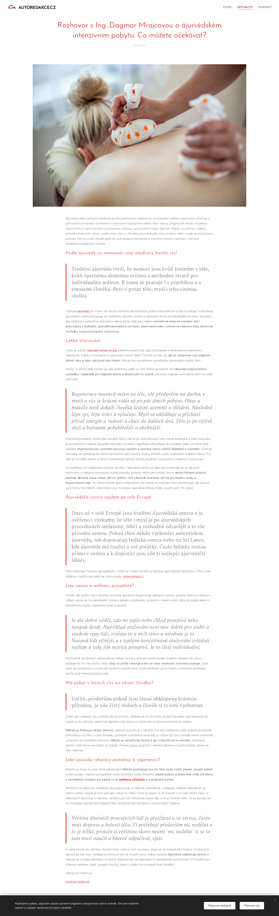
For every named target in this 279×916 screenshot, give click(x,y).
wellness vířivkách (132, 779)
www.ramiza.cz (133, 576)
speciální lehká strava (102, 350)
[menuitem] (229, 7)
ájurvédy (84, 311)
